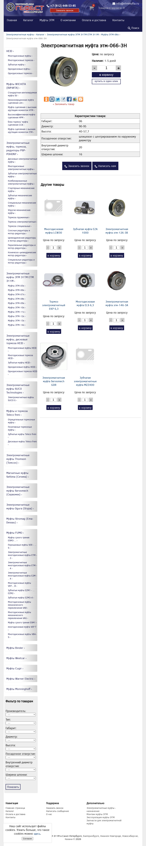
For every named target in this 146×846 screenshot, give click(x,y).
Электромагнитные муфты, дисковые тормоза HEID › (17, 339)
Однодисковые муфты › (19, 68)
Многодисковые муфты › (20, 55)
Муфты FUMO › (15, 532)
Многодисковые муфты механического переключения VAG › (19, 615)
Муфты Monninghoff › (19, 689)
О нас (49, 814)
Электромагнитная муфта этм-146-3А (116, 285)
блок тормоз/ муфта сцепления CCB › (18, 123)
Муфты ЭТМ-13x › (17, 320)
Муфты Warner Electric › (20, 678)
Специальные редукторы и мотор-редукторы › (21, 261)
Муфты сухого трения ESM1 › (22, 622)
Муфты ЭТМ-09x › (17, 303)
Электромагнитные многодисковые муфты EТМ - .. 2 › (22, 555)
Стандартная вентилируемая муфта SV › (22, 94)
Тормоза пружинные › (19, 217)
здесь (36, 833)
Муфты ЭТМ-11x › (17, 311)
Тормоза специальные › (20, 226)
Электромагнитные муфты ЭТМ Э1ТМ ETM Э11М (73, 34)
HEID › (10, 51)
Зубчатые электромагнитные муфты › (22, 175)
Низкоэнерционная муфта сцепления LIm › (21, 101)
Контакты (118, 20)
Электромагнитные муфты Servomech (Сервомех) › (17, 490)
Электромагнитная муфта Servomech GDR (53, 364)
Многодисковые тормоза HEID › (20, 357)
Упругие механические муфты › (19, 211)
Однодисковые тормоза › (20, 73)
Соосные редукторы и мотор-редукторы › (19, 232)
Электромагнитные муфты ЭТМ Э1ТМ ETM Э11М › (20, 277)
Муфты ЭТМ (47, 20)
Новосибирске (130, 835)
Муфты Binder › (15, 648)
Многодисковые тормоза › (21, 60)
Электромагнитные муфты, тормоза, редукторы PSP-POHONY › (17, 148)
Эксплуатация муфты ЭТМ (101, 817)
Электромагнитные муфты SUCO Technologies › (17, 388)
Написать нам (105, 166)
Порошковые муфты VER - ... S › (22, 546)
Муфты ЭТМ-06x (110, 34)
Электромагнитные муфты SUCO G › (21, 399)
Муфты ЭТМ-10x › (17, 307)
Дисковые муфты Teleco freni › (22, 443)
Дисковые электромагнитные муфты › (22, 160)
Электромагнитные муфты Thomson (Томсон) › (17, 458)
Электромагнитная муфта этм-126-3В (116, 211)
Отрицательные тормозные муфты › (21, 421)
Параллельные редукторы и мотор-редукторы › (22, 246)
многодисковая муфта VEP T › (22, 628)
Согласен (27, 838)
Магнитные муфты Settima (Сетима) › (17, 474)
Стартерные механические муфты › (21, 190)
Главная (12, 20)
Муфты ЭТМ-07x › (17, 294)
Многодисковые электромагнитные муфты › (21, 168)
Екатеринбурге (91, 835)
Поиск (133, 28)
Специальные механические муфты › (22, 204)
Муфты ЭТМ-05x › (17, 285)
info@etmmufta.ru (127, 3)
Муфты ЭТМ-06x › (17, 290)
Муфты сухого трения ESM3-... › (18, 539)
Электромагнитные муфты (20, 34)
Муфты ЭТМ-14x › (17, 324)
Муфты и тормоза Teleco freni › (17, 412)
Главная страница (15, 807)
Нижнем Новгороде (110, 835)
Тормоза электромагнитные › (22, 221)
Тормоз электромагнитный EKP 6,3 (53, 287)
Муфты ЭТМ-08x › (17, 298)
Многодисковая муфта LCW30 (53, 211)
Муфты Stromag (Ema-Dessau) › (19, 520)
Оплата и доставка (94, 20)
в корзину (106, 74)
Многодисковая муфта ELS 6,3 (85, 285)
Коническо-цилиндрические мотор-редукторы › (22, 254)
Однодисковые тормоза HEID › (22, 373)
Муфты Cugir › (14, 668)
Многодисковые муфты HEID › (22, 349)
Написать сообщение (57, 811)
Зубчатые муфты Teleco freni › (22, 436)
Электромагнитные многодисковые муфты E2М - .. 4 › (22, 575)
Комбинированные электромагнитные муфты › (21, 182)
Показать (13, 787)
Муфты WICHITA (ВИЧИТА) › (16, 85)
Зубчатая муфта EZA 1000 (85, 211)
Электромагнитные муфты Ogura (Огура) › (20, 506)
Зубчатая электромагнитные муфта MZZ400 (85, 364)
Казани (69, 839)
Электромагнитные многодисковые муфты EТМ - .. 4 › (22, 565)
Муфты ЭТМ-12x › (17, 316)
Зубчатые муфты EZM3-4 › (21, 597)
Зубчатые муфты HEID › (19, 362)
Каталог (28, 20)
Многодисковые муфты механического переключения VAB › (19, 604)
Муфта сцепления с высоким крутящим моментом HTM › (22, 109)
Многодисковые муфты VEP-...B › (19, 584)
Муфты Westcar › (16, 658)
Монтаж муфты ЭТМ (97, 814)
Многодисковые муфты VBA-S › (22, 636)
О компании (68, 20)
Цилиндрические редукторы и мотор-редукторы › (22, 239)
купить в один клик (106, 81)
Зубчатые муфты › (17, 64)
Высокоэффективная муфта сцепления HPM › (21, 116)
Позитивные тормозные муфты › (20, 428)
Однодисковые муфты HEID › (22, 366)
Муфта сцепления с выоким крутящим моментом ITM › (21, 131)
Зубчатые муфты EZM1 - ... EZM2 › (21, 592)
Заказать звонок (64, 10)
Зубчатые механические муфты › (20, 197)
